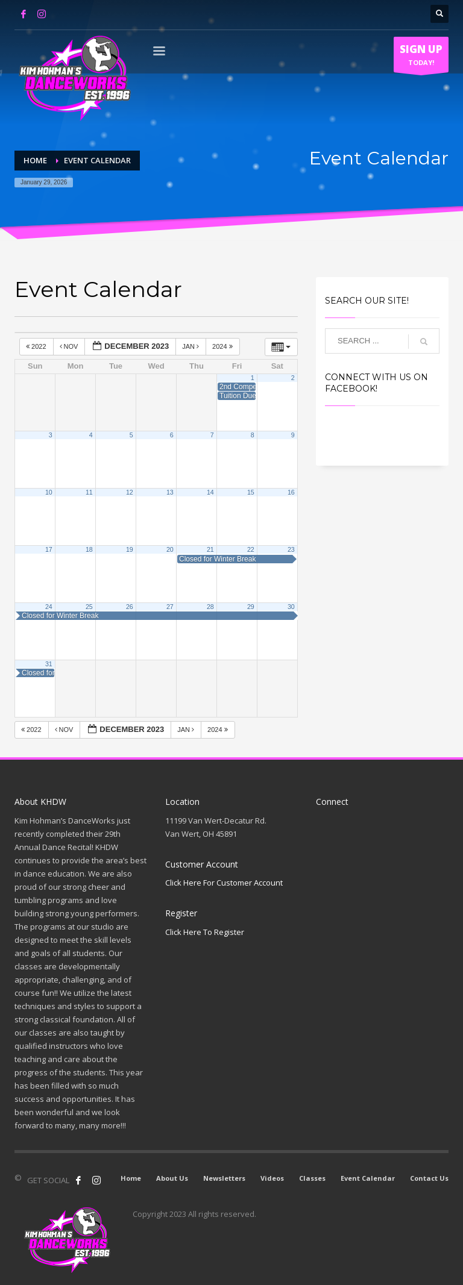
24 (48, 606)
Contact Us (429, 1178)
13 (170, 492)
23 (291, 549)
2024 (223, 346)
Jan (191, 346)
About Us (172, 1178)
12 (129, 492)
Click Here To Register (204, 932)
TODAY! (421, 57)
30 (291, 606)
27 (170, 606)
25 (89, 606)
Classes (312, 1178)
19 (129, 549)
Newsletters (224, 1178)
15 (250, 492)
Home (131, 1178)
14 (210, 492)
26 (129, 606)
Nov (70, 346)
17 (48, 549)
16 (291, 492)
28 (210, 606)
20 (170, 549)
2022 (37, 346)
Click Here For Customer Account (224, 882)
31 (48, 664)
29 (250, 606)
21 (210, 549)
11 (89, 492)
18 (89, 549)
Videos (272, 1178)
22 (250, 549)
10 (48, 492)
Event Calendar (368, 1178)
